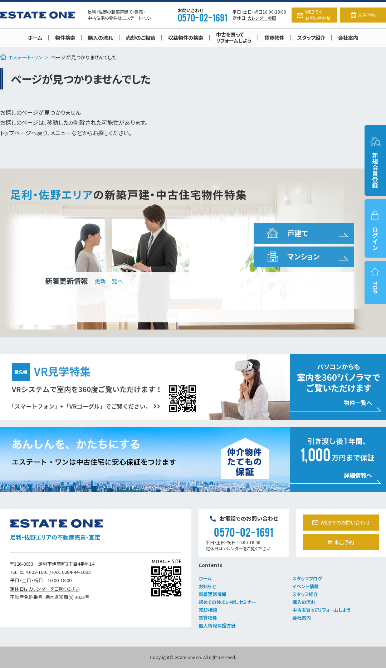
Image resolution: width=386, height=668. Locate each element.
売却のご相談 (140, 37)
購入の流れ (100, 37)
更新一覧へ (108, 281)
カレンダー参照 (262, 18)
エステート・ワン (21, 57)
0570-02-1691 (202, 17)
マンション (292, 256)
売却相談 (208, 609)
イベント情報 (305, 586)
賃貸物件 (274, 37)
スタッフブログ (307, 578)
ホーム (35, 37)
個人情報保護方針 (217, 625)
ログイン (375, 230)
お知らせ (207, 586)
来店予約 (363, 15)
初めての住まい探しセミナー (227, 602)
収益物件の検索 (185, 37)
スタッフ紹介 (311, 37)
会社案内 (348, 37)
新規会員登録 (375, 162)
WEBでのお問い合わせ (314, 15)
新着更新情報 (212, 594)
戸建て (286, 233)
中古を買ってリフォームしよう (233, 37)
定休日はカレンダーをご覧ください (44, 588)
